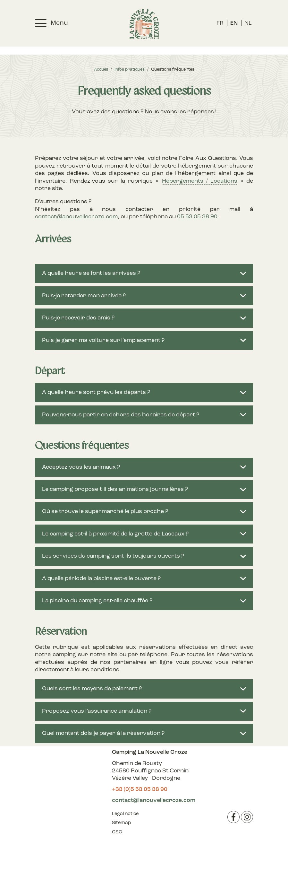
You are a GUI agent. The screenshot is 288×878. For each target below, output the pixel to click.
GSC (117, 832)
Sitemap (121, 823)
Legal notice (125, 814)
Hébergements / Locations (199, 181)
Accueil (101, 69)
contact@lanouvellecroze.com (76, 217)
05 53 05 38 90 (197, 217)
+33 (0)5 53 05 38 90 (139, 790)
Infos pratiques (129, 69)
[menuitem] (220, 23)
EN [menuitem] (234, 23)
